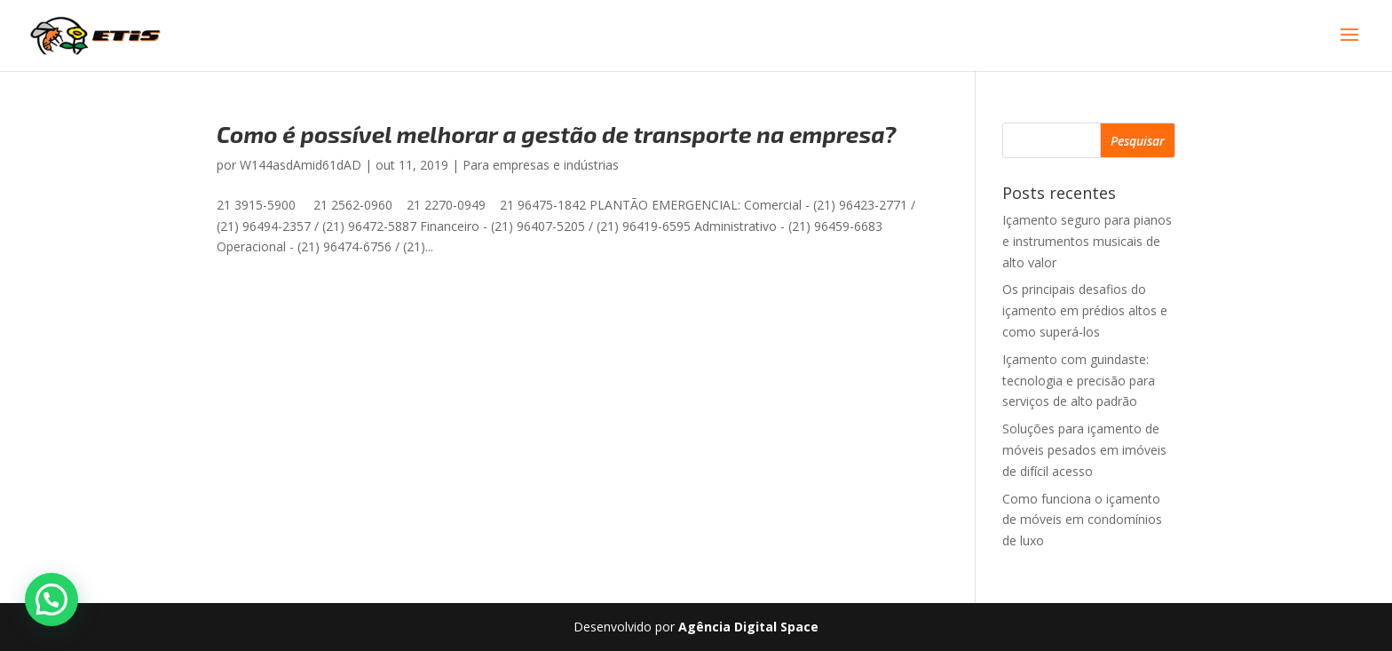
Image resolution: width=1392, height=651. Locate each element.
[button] (51, 599)
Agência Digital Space (748, 626)
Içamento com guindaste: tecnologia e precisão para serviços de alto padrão (1078, 380)
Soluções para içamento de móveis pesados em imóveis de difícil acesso (1084, 450)
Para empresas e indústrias (541, 164)
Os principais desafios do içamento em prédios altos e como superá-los (1084, 310)
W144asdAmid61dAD (300, 164)
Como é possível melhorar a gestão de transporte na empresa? (556, 133)
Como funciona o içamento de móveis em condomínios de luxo (1082, 520)
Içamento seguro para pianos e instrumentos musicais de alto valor (1087, 241)
